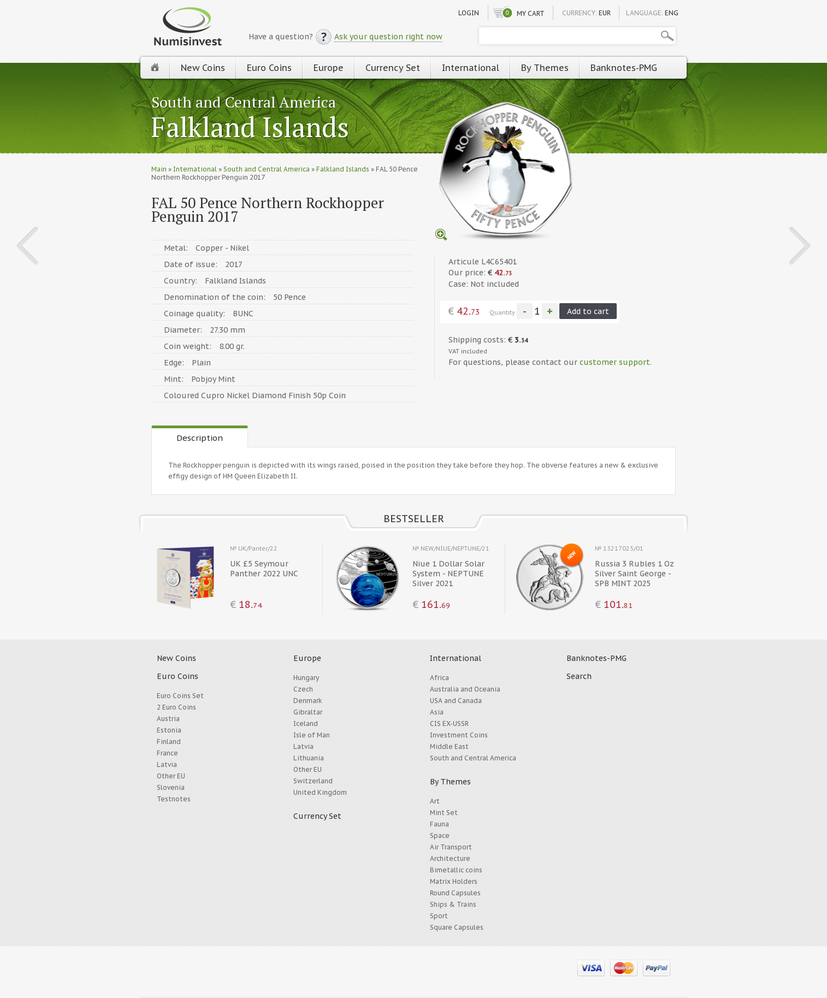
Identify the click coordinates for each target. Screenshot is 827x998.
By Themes (545, 67)
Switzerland (313, 781)
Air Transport (451, 847)
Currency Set (392, 67)
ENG (671, 13)
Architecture (450, 858)
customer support (615, 362)
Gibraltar (307, 712)
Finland (169, 741)
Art (435, 801)
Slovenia (171, 787)
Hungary (306, 678)
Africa (439, 678)
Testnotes (174, 799)
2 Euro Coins (176, 707)
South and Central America (243, 102)
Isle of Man (311, 735)
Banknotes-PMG (623, 67)
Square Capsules (456, 927)
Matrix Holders (453, 881)
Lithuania (308, 758)
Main (159, 169)
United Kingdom (320, 792)
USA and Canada (456, 700)
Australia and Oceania (465, 689)
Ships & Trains (453, 904)
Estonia (169, 730)
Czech (303, 689)
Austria (168, 718)
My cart (531, 13)
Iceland (305, 723)
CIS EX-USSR (449, 723)
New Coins (203, 67)
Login (468, 13)
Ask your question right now (388, 37)
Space (440, 835)
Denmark (307, 700)
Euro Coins (269, 67)
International (470, 67)
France (167, 753)
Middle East (449, 746)
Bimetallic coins (456, 870)
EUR (605, 13)
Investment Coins (459, 735)
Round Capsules (455, 893)
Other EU (171, 776)
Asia (437, 712)
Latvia (167, 764)
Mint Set (444, 812)
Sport (439, 916)
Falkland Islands (250, 128)
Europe (329, 67)
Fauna (439, 824)
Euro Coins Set (180, 696)
